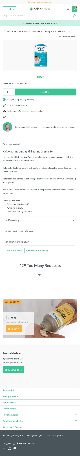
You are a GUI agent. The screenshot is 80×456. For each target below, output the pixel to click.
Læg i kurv (46, 92)
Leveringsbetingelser (35, 435)
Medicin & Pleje (14, 250)
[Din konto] (68, 9)
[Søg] (74, 15)
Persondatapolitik (55, 435)
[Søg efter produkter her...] (37, 15)
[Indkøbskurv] (74, 9)
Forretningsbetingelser (13, 435)
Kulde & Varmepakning (37, 250)
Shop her (14, 328)
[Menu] (9, 9)
